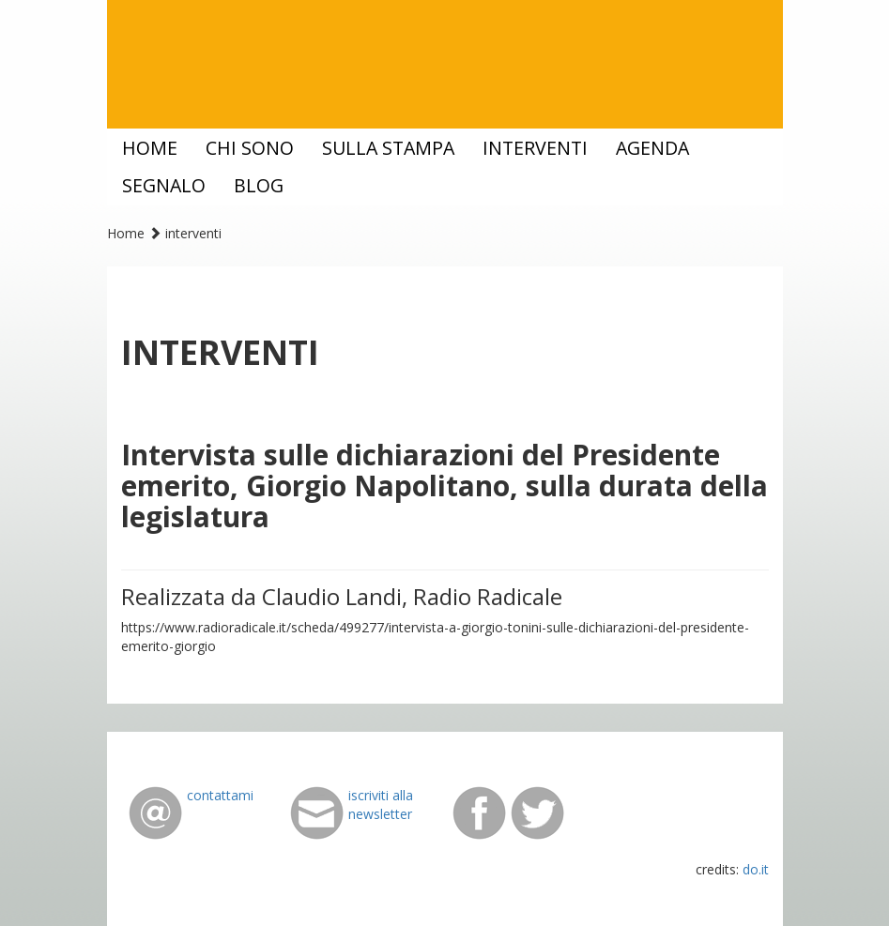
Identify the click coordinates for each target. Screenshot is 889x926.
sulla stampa (388, 147)
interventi (535, 147)
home (149, 147)
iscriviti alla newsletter (380, 804)
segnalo (164, 185)
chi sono (250, 147)
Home (126, 233)
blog (259, 185)
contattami (220, 795)
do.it (756, 869)
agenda (652, 147)
